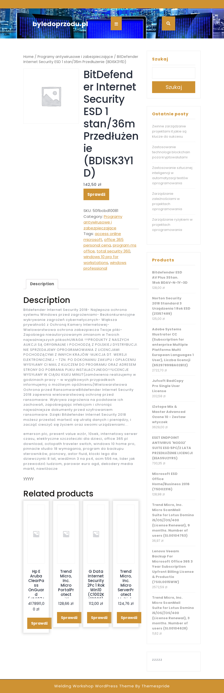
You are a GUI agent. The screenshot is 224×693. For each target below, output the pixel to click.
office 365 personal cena (103, 242)
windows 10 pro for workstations (100, 259)
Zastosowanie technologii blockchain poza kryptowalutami (171, 152)
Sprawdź (96, 194)
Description (42, 284)
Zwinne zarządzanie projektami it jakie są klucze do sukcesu (169, 131)
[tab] (42, 284)
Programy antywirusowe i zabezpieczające (75, 56)
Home (28, 56)
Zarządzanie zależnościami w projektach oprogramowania (167, 201)
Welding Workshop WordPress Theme (94, 686)
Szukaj (160, 59)
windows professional (104, 265)
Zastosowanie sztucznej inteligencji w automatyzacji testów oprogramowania (172, 175)
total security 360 (113, 251)
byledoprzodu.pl (60, 23)
